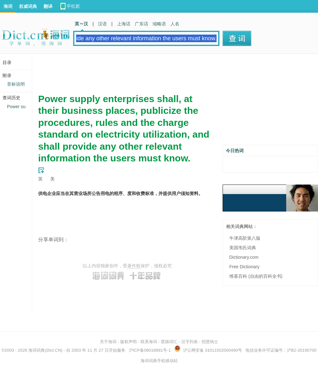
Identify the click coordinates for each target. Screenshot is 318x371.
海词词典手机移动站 (159, 360)
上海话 (123, 23)
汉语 (102, 23)
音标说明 (16, 84)
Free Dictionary (244, 266)
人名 (174, 23)
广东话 (141, 23)
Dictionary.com (244, 257)
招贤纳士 (210, 341)
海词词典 (36, 350)
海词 (7, 6)
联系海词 (149, 341)
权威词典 (28, 6)
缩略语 (159, 23)
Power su (16, 106)
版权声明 (128, 341)
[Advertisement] (154, 71)
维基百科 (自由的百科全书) (255, 276)
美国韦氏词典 (242, 247)
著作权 (134, 265)
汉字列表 (189, 341)
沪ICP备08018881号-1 (150, 350)
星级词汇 (169, 341)
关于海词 (108, 341)
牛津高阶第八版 (244, 238)
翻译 (48, 6)
